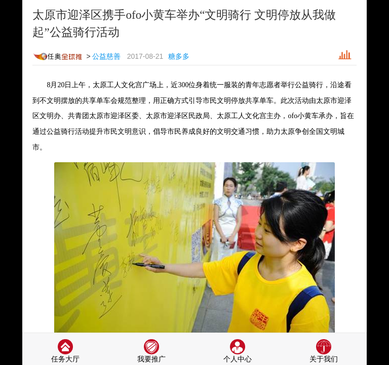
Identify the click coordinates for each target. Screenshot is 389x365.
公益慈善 (106, 56)
